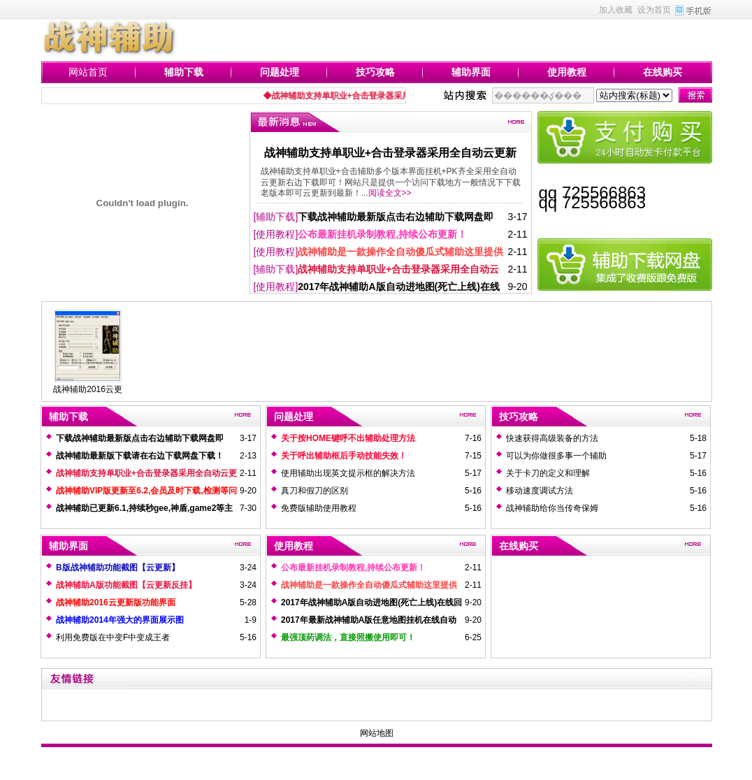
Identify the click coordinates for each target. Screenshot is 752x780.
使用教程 (566, 72)
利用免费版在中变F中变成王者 (113, 637)
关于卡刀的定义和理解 (548, 473)
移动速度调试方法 (539, 491)
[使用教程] (276, 234)
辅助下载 (183, 72)
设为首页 (654, 10)
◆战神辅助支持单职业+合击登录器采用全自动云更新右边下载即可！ (396, 96)
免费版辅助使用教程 (318, 508)
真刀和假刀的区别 (314, 491)
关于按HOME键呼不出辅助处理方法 (348, 438)
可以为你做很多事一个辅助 (556, 456)
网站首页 (88, 72)
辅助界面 (471, 72)
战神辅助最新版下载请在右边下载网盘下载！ (140, 456)
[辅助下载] (276, 216)
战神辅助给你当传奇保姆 (552, 508)
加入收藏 (615, 10)
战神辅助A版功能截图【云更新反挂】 (126, 585)
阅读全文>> (390, 193)
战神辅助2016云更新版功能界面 (115, 602)
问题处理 (279, 72)
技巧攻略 (375, 72)
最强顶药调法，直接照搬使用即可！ (348, 637)
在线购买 (662, 72)
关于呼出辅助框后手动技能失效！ (344, 456)
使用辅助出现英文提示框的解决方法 (348, 473)
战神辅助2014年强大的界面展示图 (120, 620)
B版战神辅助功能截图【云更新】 (118, 567)
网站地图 (376, 733)
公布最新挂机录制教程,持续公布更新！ (382, 234)
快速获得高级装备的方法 (552, 438)
